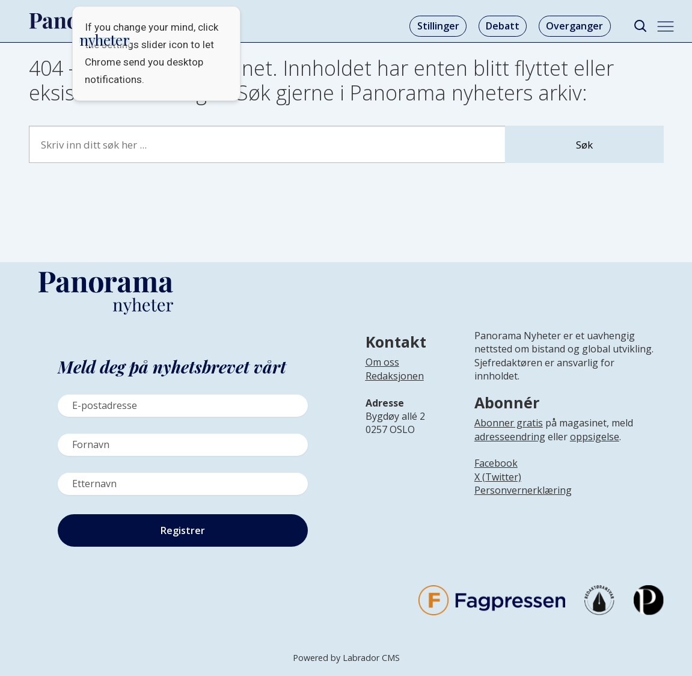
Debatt (502, 25)
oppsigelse (594, 436)
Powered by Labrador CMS (346, 657)
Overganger (574, 25)
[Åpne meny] (665, 26)
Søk (584, 145)
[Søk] (640, 26)
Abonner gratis (508, 422)
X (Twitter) (497, 477)
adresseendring (509, 436)
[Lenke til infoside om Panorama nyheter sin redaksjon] (395, 385)
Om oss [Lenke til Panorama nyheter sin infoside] (382, 362)
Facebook (496, 463)
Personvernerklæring (523, 490)
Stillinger (438, 25)
